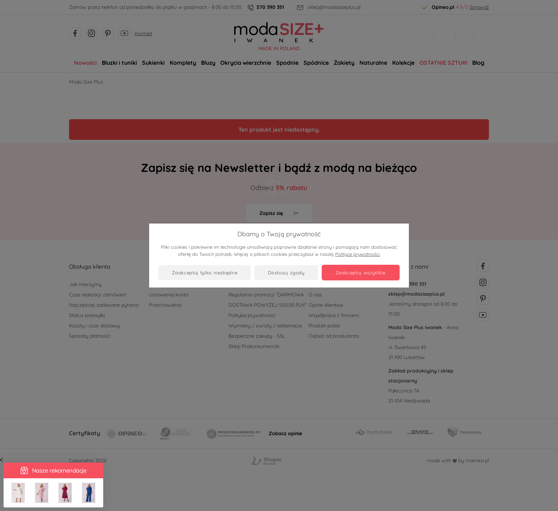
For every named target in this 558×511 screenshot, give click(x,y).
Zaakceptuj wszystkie (361, 272)
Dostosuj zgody (286, 272)
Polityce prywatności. (357, 254)
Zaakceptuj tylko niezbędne (204, 272)
